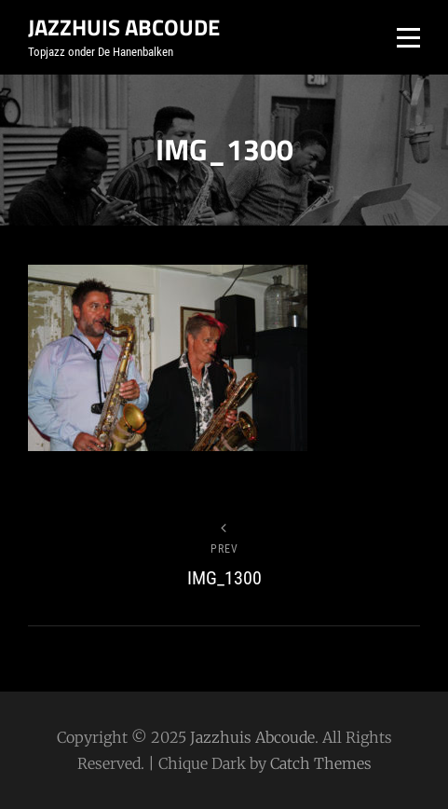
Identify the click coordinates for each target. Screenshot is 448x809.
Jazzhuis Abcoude (124, 27)
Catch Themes (321, 763)
